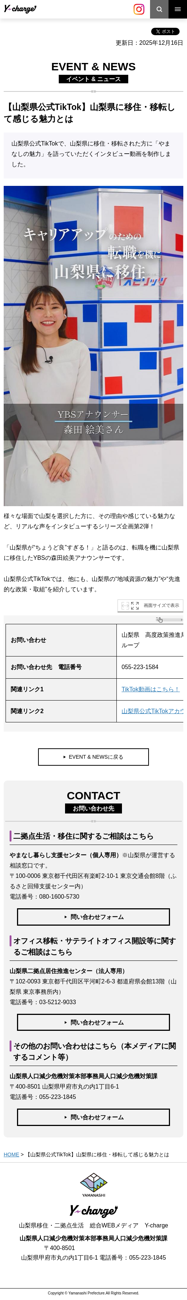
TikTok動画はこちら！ (151, 689)
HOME (11, 1154)
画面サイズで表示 (161, 605)
